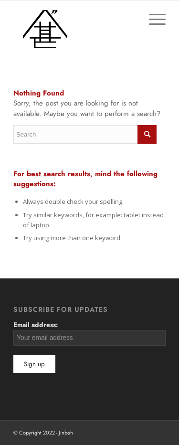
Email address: (89, 333)
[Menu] (152, 19)
